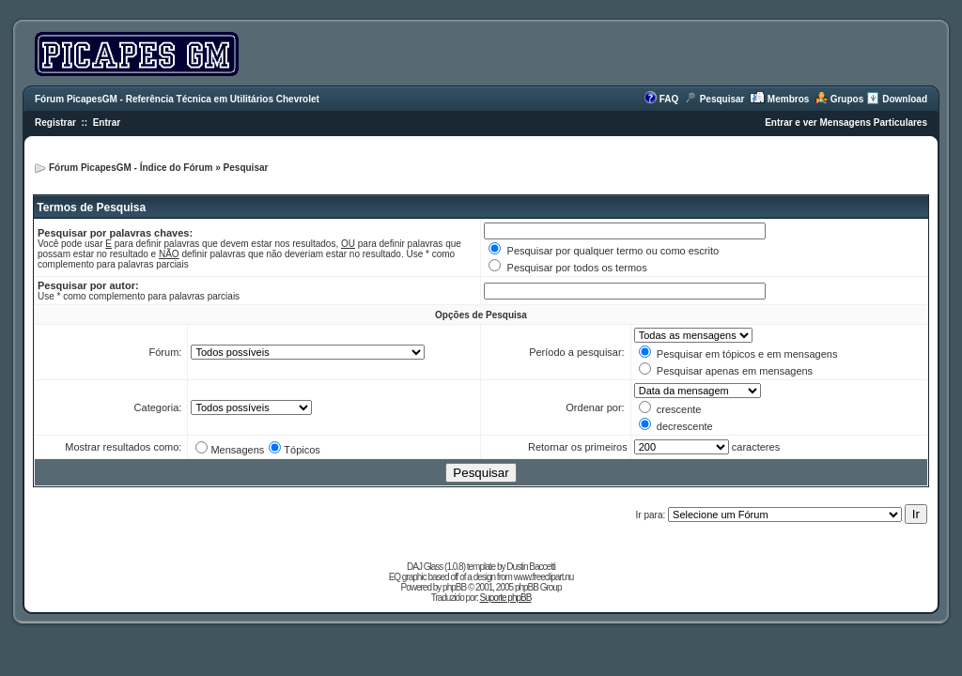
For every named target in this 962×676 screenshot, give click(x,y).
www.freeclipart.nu (544, 577)
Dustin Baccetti (530, 566)
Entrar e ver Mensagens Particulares (846, 122)
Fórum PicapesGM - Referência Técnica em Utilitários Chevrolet (177, 99)
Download (904, 99)
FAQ (669, 99)
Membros (788, 99)
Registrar (55, 122)
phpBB (454, 587)
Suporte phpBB (506, 597)
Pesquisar (722, 99)
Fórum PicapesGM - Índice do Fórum (130, 167)
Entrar (106, 122)
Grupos (847, 99)
